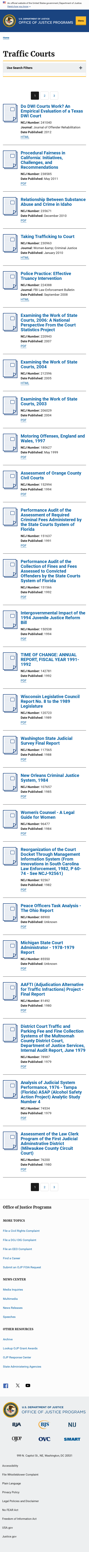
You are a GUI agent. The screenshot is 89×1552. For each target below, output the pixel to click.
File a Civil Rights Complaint (21, 1231)
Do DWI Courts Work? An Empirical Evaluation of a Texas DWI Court (52, 111)
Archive (8, 1339)
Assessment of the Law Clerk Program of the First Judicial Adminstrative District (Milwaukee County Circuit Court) (50, 1143)
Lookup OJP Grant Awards (20, 1348)
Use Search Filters (19, 68)
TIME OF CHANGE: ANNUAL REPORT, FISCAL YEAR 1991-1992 (50, 659)
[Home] (46, 21)
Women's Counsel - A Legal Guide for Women (47, 815)
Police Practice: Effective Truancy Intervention (46, 276)
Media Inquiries (13, 1289)
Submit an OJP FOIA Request (22, 1267)
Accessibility (10, 1465)
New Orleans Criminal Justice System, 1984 (50, 778)
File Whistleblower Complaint (20, 1474)
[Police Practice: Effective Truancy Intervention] (10, 288)
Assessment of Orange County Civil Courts (51, 475)
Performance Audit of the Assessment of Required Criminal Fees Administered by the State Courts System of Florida (51, 520)
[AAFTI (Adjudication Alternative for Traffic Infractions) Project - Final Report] (10, 999)
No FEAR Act (10, 1510)
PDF (23, 183)
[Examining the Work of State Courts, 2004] (10, 377)
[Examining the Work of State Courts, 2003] (10, 414)
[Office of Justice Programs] (9, 20)
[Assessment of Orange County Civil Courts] (10, 488)
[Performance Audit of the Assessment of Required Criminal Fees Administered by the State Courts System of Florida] (10, 525)
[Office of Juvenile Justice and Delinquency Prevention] (17, 1442)
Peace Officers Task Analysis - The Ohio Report (51, 908)
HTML (25, 137)
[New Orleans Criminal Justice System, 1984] (10, 790)
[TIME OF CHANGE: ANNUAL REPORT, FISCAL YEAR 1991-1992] (10, 670)
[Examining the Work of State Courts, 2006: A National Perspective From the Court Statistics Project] (10, 330)
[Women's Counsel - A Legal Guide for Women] (10, 827)
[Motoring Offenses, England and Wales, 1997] (10, 451)
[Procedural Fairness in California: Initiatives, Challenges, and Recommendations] (10, 168)
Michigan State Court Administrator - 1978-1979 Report (47, 947)
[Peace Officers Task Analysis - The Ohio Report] (10, 920)
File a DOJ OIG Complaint (19, 1240)
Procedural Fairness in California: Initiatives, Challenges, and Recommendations (43, 160)
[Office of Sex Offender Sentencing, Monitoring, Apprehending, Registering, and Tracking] (72, 1441)
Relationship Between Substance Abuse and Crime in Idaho (53, 202)
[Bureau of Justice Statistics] (44, 1430)
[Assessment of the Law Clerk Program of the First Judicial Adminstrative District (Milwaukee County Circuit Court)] (10, 1149)
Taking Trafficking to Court (47, 236)
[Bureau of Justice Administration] (16, 1427)
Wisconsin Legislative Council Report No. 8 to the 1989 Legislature (50, 701)
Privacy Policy (10, 1492)
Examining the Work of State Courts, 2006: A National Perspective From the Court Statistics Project (49, 322)
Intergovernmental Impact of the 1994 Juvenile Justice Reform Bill (53, 617)
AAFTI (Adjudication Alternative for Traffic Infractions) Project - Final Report (52, 989)
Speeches (9, 1317)
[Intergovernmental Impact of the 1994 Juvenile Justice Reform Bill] (10, 628)
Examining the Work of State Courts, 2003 (49, 401)
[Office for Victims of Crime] (44, 1441)
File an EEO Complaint (17, 1249)
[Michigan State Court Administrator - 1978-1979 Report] (10, 957)
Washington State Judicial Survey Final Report (46, 741)
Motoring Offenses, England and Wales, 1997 (53, 438)
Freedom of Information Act (19, 1518)
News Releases (13, 1308)
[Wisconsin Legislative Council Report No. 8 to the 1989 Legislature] (10, 711)
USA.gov (7, 1527)
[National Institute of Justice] (72, 1427)
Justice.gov (9, 1536)
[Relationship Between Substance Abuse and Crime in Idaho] (10, 214)
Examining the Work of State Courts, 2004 (49, 364)
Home (6, 37)
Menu (81, 20)
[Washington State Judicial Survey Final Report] (10, 753)
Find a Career (11, 1258)
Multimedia (10, 1298)
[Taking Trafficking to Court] (10, 251)
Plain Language (11, 1483)
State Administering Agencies (22, 1366)
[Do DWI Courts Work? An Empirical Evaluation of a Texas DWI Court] (10, 121)
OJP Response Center (17, 1357)
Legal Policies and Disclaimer (20, 1501)
